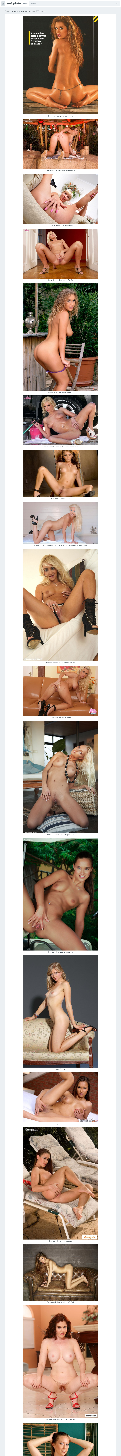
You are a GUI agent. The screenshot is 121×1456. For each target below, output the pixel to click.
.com (17, 3)
